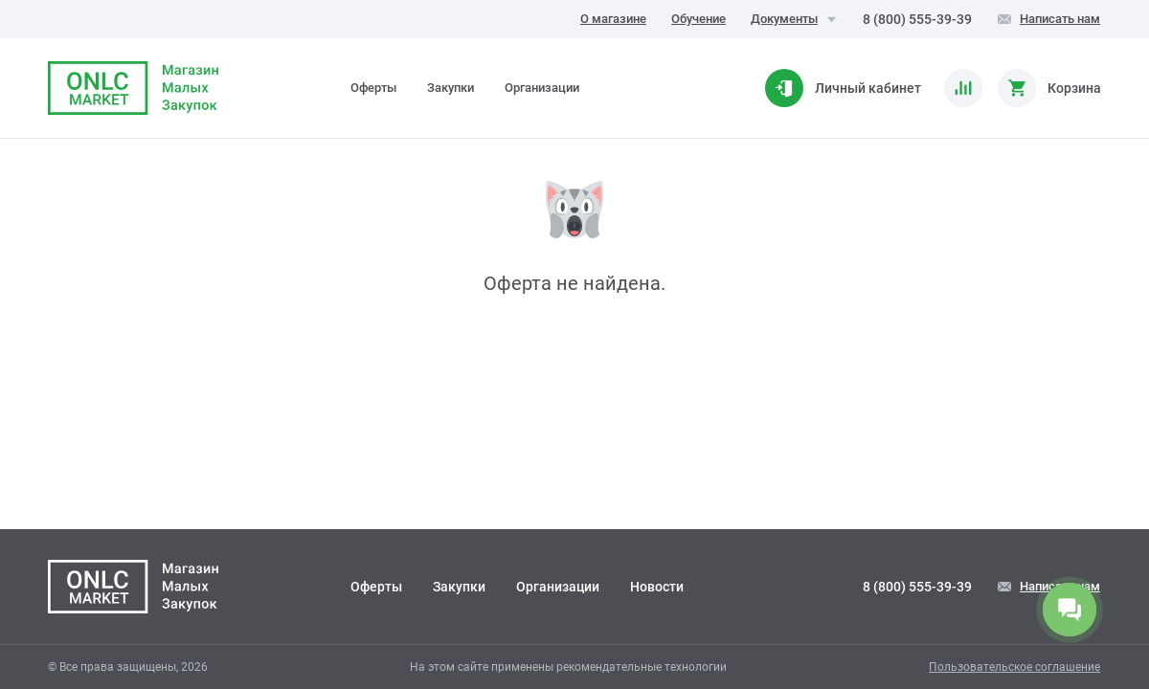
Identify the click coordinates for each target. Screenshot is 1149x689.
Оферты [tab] (373, 87)
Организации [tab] (542, 87)
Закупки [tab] (450, 87)
